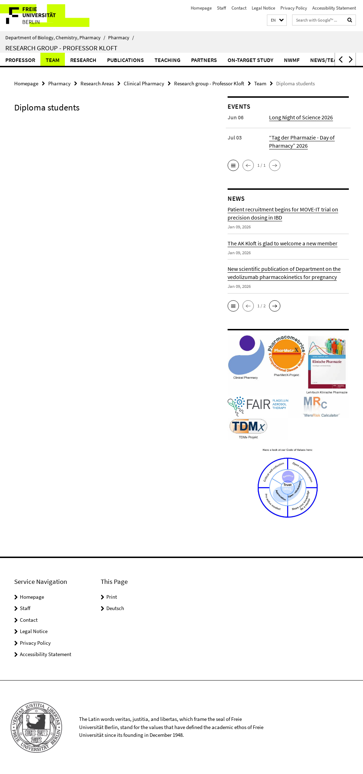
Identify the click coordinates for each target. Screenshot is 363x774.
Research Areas (97, 83)
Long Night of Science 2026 (301, 117)
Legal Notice (263, 8)
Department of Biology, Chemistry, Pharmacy (55, 37)
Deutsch (115, 608)
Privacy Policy (293, 8)
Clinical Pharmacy (144, 83)
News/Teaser (328, 59)
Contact (238, 8)
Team (53, 59)
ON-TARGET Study (250, 59)
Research (83, 59)
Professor (20, 59)
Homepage (201, 8)
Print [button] (111, 596)
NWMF (292, 59)
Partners (204, 59)
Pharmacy (121, 37)
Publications (125, 59)
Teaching (167, 59)
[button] (277, 20)
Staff (221, 8)
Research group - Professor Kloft (61, 48)
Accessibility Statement (334, 8)
